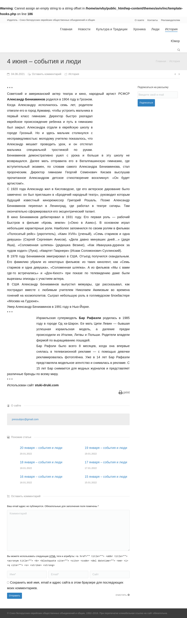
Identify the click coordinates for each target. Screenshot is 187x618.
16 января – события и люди (41, 476)
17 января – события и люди (106, 462)
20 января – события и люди (41, 448)
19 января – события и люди (106, 448)
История (174, 61)
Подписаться (146, 102)
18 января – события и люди (41, 462)
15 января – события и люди (106, 476)
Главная (161, 61)
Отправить (14, 595)
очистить (121, 594)
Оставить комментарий (46, 74)
